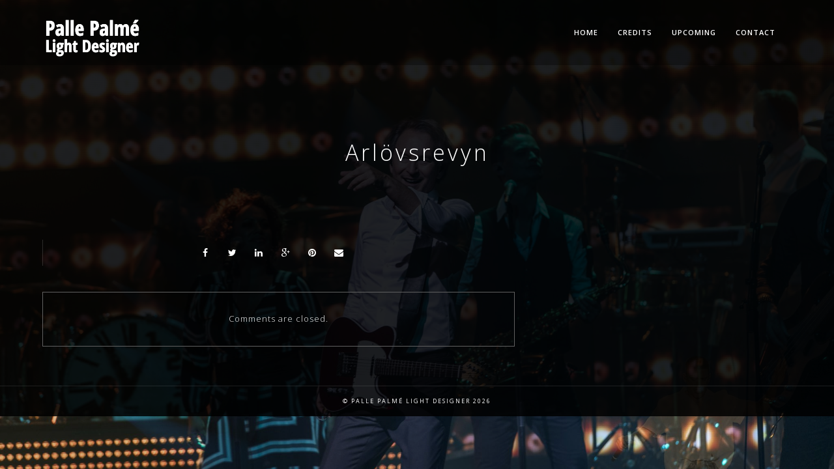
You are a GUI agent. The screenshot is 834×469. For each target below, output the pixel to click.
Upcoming (694, 32)
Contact (755, 32)
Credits (635, 32)
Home (586, 32)
